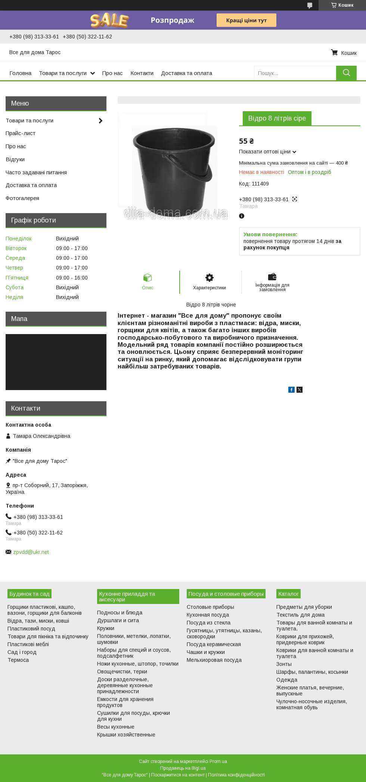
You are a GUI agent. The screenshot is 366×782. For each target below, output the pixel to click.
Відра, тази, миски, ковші (38, 621)
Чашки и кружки (206, 652)
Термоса (18, 660)
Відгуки (15, 159)
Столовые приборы (210, 607)
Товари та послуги (63, 73)
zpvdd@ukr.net (31, 552)
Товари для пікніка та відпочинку (48, 636)
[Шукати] (346, 73)
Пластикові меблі (28, 644)
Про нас (112, 73)
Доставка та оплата (186, 73)
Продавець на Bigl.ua (183, 768)
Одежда (286, 680)
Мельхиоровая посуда (214, 660)
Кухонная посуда (208, 615)
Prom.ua (218, 761)
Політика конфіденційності (236, 775)
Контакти (141, 73)
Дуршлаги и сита (118, 620)
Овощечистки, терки (122, 671)
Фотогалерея (22, 198)
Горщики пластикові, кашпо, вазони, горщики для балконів (44, 610)
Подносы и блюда (119, 613)
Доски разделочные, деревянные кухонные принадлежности (125, 685)
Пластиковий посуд (31, 629)
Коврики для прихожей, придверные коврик (305, 639)
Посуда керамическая (214, 644)
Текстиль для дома (300, 615)
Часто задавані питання (36, 172)
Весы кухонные (115, 727)
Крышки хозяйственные (126, 735)
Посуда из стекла (208, 623)
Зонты (284, 664)
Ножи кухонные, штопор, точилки (138, 664)
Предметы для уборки (304, 607)
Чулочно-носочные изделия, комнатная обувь (311, 704)
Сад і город (22, 652)
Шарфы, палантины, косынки (312, 672)
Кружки (105, 628)
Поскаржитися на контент (178, 775)
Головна (20, 73)
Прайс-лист (20, 133)
